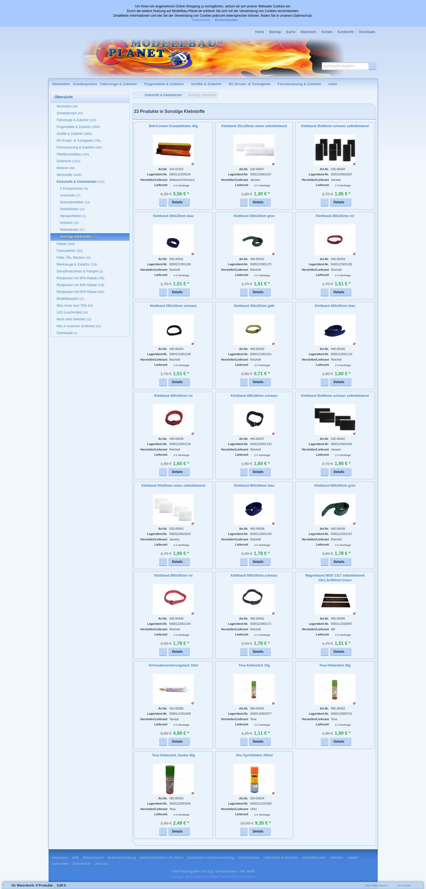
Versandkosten (226, 871)
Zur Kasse (404, 885)
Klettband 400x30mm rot (173, 396)
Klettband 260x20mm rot (335, 216)
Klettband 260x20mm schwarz (173, 306)
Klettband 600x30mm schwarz (254, 575)
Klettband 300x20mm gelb (254, 306)
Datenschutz (201, 20)
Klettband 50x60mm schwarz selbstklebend (335, 396)
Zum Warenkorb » (377, 885)
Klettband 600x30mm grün (335, 486)
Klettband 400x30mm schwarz (254, 396)
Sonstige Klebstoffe (202, 95)
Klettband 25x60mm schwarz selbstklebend (335, 126)
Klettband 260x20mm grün (254, 216)
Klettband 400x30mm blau (335, 306)
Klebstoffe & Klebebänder (163, 95)
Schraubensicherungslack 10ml (173, 665)
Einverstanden (226, 20)
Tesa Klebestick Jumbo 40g (173, 755)
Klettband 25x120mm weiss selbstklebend (254, 126)
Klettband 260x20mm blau (173, 216)
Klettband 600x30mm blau (254, 486)
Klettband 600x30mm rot (173, 575)
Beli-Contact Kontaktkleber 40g (173, 126)
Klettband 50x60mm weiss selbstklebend (173, 486)
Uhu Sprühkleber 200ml (254, 755)
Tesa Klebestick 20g (335, 665)
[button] (372, 66)
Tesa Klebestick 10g (254, 665)
